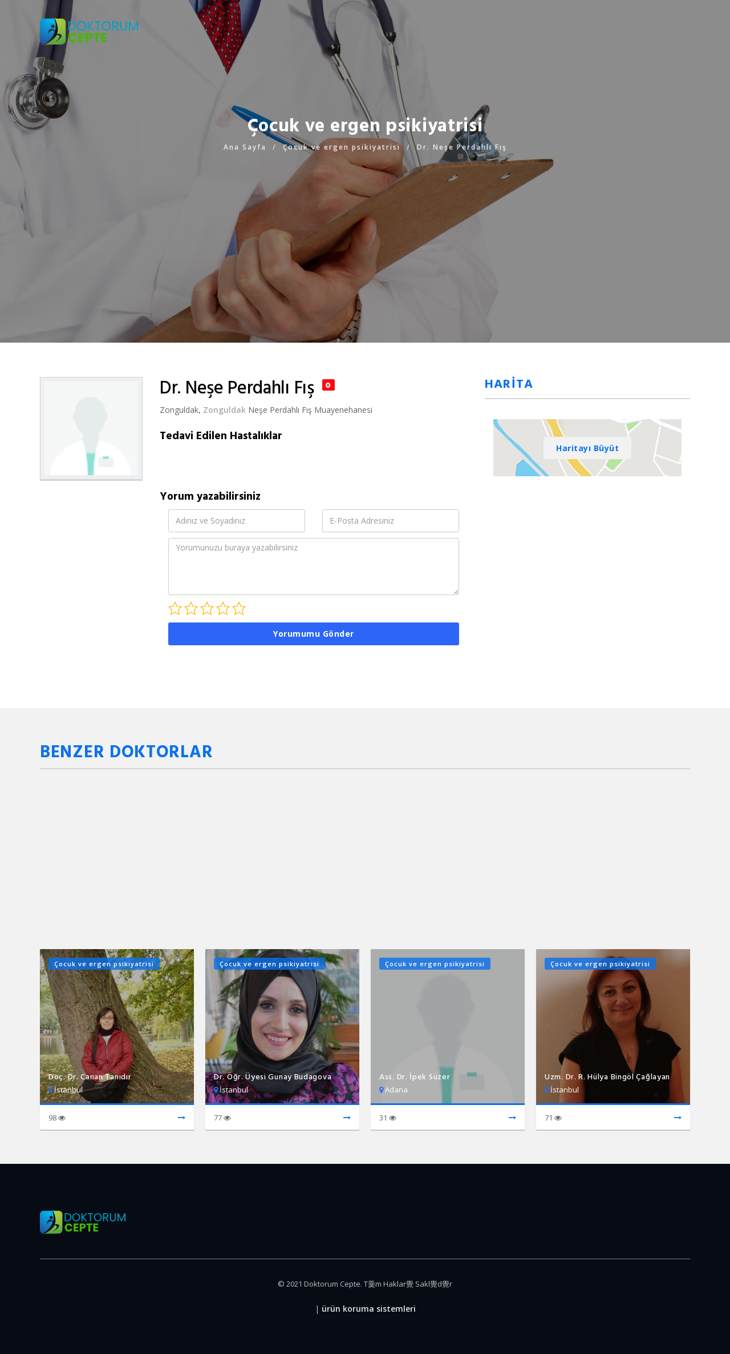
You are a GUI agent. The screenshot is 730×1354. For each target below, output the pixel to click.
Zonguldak (224, 409)
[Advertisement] (365, 234)
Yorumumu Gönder (313, 633)
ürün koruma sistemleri (369, 1308)
